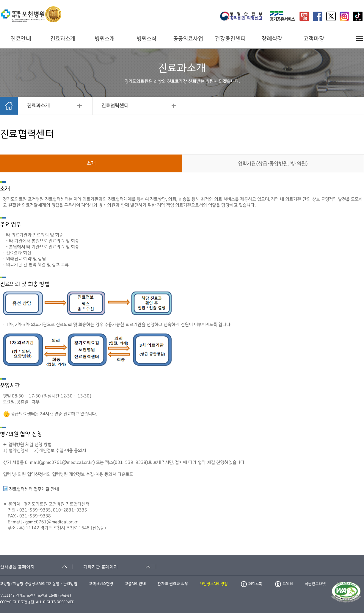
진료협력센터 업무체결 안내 (34, 489)
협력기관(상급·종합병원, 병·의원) (273, 163)
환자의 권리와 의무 (172, 584)
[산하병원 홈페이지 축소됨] (36, 566)
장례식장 (272, 39)
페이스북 (251, 584)
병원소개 (105, 39)
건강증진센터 (230, 39)
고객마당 (314, 39)
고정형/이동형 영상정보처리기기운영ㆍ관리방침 (38, 584)
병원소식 (146, 39)
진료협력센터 (114, 105)
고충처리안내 (135, 584)
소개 (91, 163)
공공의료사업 (188, 39)
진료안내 (21, 39)
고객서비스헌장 (101, 584)
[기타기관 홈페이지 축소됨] (119, 566)
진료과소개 (63, 39)
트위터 (284, 584)
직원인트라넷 (315, 584)
